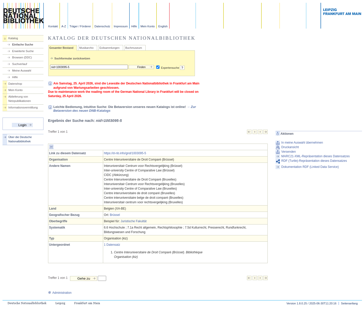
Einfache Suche (22, 44)
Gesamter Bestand (61, 47)
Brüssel (115, 215)
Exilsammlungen (109, 47)
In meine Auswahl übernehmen (302, 142)
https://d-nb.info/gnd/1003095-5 (125, 153)
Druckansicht (290, 147)
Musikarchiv (86, 47)
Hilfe (134, 26)
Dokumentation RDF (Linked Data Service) (310, 167)
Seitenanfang (349, 303)
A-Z (63, 26)
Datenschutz (102, 26)
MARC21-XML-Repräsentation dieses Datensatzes (315, 156)
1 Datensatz (112, 244)
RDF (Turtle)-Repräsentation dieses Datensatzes (314, 161)
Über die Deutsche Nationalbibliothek (20, 139)
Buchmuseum (133, 47)
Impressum (121, 26)
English (163, 26)
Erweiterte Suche (23, 51)
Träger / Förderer (80, 26)
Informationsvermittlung (23, 107)
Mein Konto (148, 26)
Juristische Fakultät (134, 221)
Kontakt (53, 26)
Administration (60, 293)
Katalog (13, 38)
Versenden (288, 151)
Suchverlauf (19, 63)
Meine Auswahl (21, 70)
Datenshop (15, 83)
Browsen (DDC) (22, 57)
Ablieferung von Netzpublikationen (19, 98)
